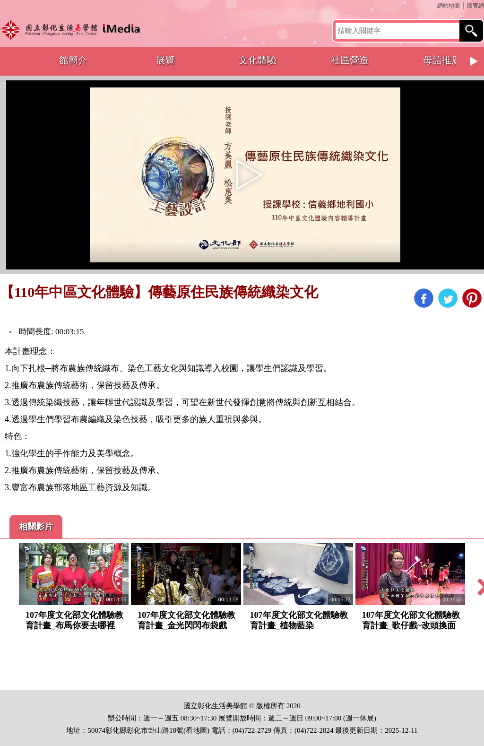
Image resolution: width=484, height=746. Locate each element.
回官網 (475, 5)
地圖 (200, 730)
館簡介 (73, 60)
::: (433, 5)
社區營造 (350, 60)
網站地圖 (448, 5)
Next (474, 61)
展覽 (165, 60)
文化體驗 (258, 60)
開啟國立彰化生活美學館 (72, 29)
